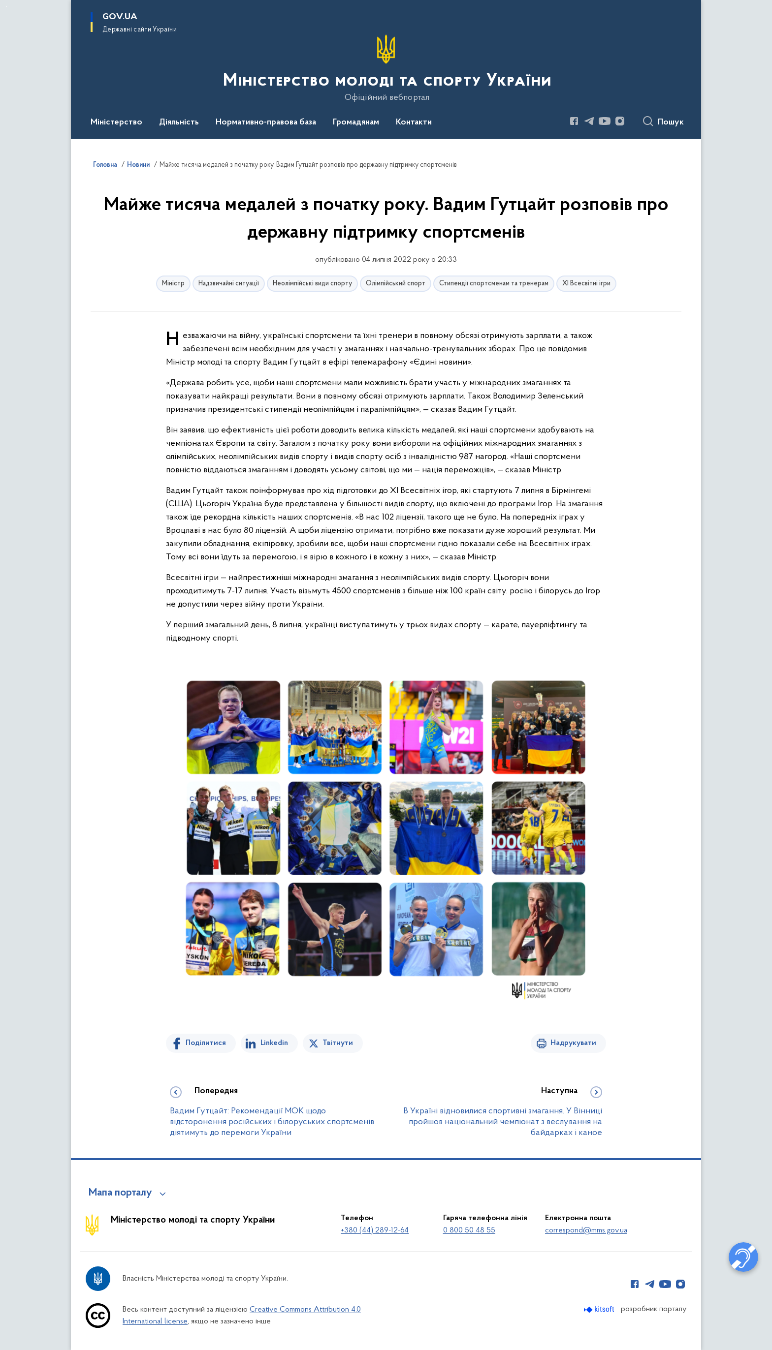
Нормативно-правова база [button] (266, 122)
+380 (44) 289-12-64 (375, 1230)
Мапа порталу (120, 1193)
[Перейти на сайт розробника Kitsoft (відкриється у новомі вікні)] (600, 1309)
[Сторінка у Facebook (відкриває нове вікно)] (574, 121)
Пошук (671, 122)
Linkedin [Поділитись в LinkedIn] (274, 1043)
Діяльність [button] (179, 122)
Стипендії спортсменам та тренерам (493, 283)
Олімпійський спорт (395, 283)
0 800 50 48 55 (469, 1230)
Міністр (173, 283)
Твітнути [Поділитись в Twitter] (337, 1043)
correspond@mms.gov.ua (586, 1230)
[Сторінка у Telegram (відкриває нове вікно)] (589, 121)
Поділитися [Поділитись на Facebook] (206, 1043)
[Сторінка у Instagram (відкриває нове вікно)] (620, 121)
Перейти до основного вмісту (6, 6)
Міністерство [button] (116, 122)
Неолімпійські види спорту (312, 283)
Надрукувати (573, 1043)
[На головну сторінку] (386, 68)
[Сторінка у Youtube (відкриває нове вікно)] (605, 121)
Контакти (414, 122)
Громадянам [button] (356, 122)
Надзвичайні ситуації (228, 283)
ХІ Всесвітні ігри (586, 283)
